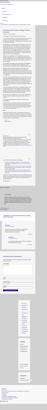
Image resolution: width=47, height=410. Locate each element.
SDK (20, 138)
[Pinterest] (4, 401)
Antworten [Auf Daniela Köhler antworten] (30, 234)
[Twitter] (1, 401)
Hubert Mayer (5, 2)
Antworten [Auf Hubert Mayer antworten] (30, 244)
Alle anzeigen (20, 160)
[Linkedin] (0, 401)
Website (4, 285)
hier (22, 367)
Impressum (24, 303)
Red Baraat (19, 115)
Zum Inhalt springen (4, 0)
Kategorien (22, 378)
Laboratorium (7, 115)
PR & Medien (4, 395)
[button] (1, 23)
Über (6, 120)
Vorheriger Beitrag (4, 208)
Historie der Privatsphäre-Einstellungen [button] (24, 327)
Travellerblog (25, 143)
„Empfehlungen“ (5, 392)
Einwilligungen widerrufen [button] (7, 399)
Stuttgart (5, 34)
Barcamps (24, 307)
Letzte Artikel (7, 121)
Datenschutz (24, 305)
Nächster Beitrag (4, 209)
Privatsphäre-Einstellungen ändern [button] (24, 322)
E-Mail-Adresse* (6, 281)
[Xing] (5, 401)
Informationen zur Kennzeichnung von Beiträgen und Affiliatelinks (15, 391)
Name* (4, 277)
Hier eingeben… (6, 263)
